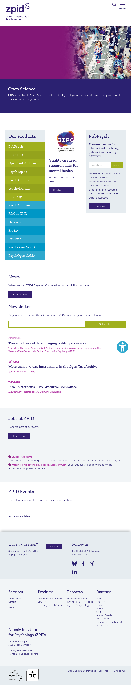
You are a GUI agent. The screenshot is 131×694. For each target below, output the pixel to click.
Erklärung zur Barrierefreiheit (78, 677)
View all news (22, 294)
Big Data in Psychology (79, 615)
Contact (53, 553)
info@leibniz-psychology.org (26, 660)
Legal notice (103, 677)
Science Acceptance (77, 605)
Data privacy (119, 677)
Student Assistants (23, 463)
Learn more (101, 206)
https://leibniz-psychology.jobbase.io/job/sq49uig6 (42, 471)
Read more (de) (63, 190)
